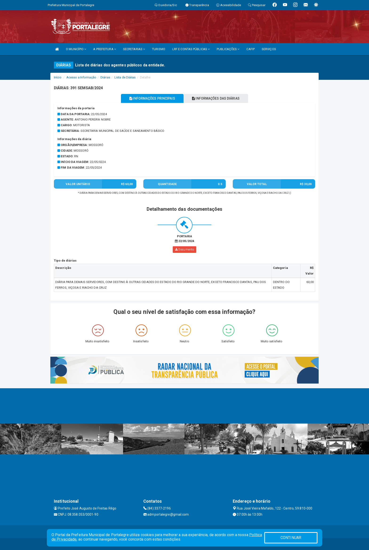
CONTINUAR (291, 537)
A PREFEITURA (104, 49)
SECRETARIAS (134, 49)
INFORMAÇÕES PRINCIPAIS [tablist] (151, 98)
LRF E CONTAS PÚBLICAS (191, 49)
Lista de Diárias (125, 77)
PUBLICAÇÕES (228, 49)
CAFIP (250, 49)
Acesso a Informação (81, 77)
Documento (184, 249)
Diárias (105, 77)
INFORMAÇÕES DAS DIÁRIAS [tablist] (217, 98)
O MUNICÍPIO (76, 49)
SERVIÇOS (269, 49)
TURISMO (158, 49)
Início (57, 77)
